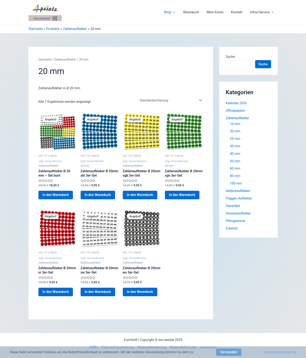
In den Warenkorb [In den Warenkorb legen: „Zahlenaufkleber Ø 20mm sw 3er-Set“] (98, 292)
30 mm (235, 146)
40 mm (235, 154)
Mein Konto (217, 12)
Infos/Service (262, 12)
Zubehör (232, 229)
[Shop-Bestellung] (170, 100)
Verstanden (228, 352)
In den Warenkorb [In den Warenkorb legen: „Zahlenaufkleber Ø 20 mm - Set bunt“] (56, 195)
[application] (178, 12)
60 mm (235, 169)
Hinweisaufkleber (238, 214)
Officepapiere (235, 111)
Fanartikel (233, 206)
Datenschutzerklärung (280, 352)
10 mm (235, 124)
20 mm (235, 131)
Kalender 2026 (236, 103)
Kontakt (238, 12)
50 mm (235, 161)
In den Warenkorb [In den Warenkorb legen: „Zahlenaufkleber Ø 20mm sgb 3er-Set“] (140, 195)
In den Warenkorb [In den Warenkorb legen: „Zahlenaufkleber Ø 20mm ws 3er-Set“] (140, 292)
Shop (174, 12)
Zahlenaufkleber (65, 59)
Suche (230, 57)
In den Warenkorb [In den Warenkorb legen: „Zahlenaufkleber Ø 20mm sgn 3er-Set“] (182, 195)
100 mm (236, 184)
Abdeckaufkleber (238, 191)
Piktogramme (236, 221)
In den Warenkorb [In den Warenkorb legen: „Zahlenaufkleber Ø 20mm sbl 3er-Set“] (98, 195)
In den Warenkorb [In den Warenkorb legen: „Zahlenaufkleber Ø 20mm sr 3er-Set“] (56, 292)
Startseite (45, 59)
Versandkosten (53, 161)
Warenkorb (194, 12)
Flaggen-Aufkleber (239, 199)
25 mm (235, 139)
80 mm (235, 176)
